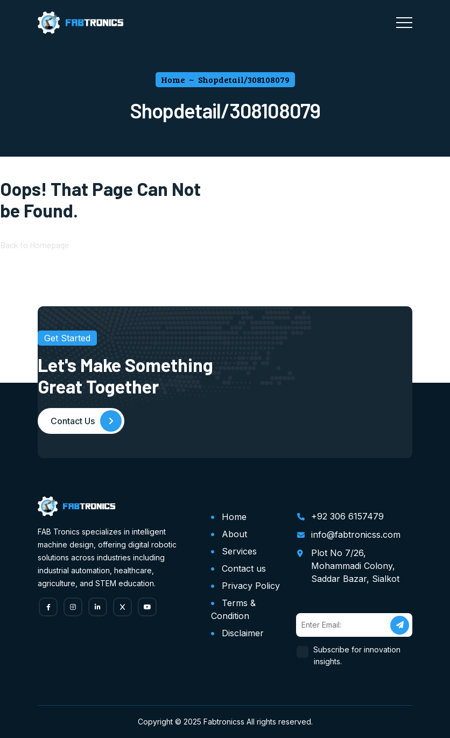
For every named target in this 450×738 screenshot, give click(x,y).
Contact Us (86, 421)
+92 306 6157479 (347, 516)
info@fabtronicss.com (355, 534)
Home (234, 516)
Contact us (244, 568)
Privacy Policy (251, 585)
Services (239, 551)
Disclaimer (243, 633)
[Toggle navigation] (404, 23)
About (234, 534)
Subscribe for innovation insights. (357, 655)
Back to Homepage (34, 245)
